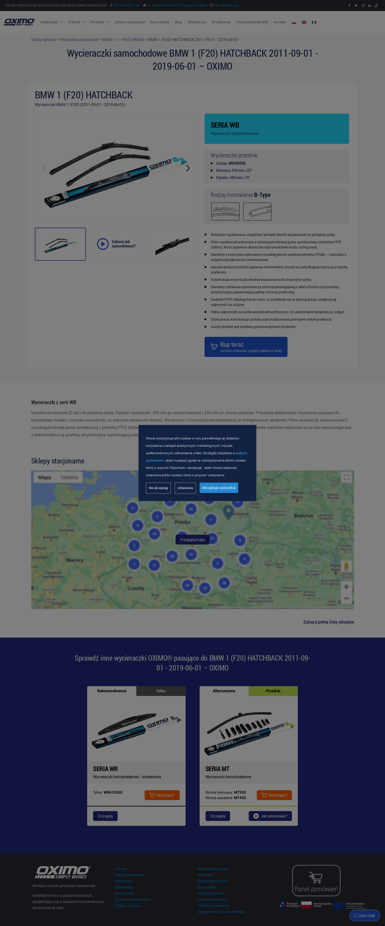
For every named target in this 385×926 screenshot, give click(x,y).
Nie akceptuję (158, 488)
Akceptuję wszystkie (219, 488)
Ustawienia (185, 488)
